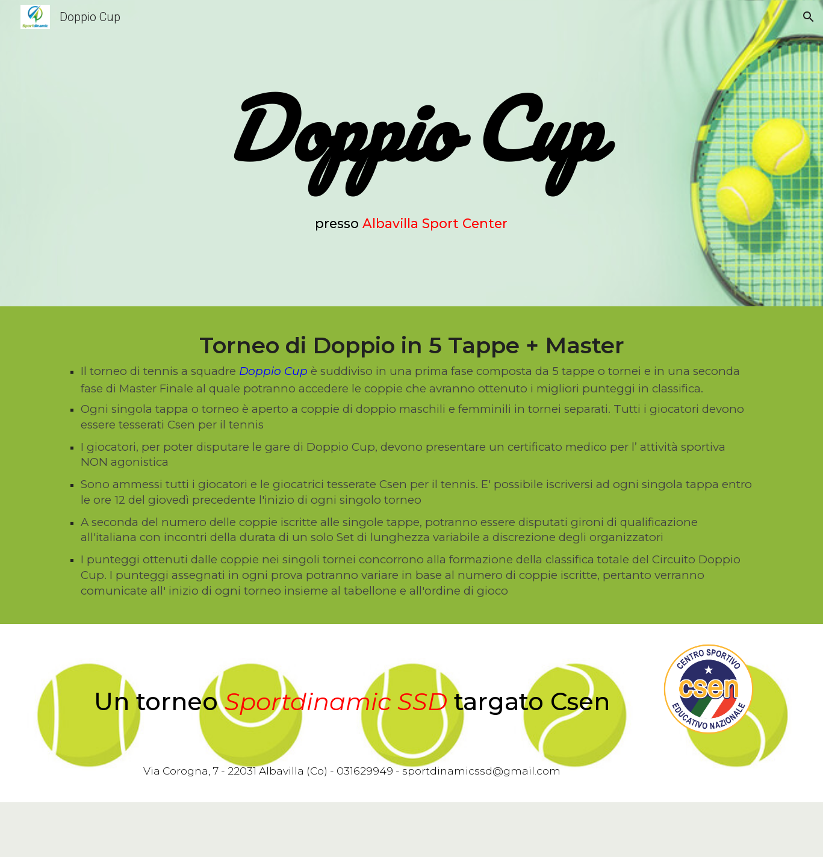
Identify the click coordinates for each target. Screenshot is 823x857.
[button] (808, 16)
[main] (412, 128)
